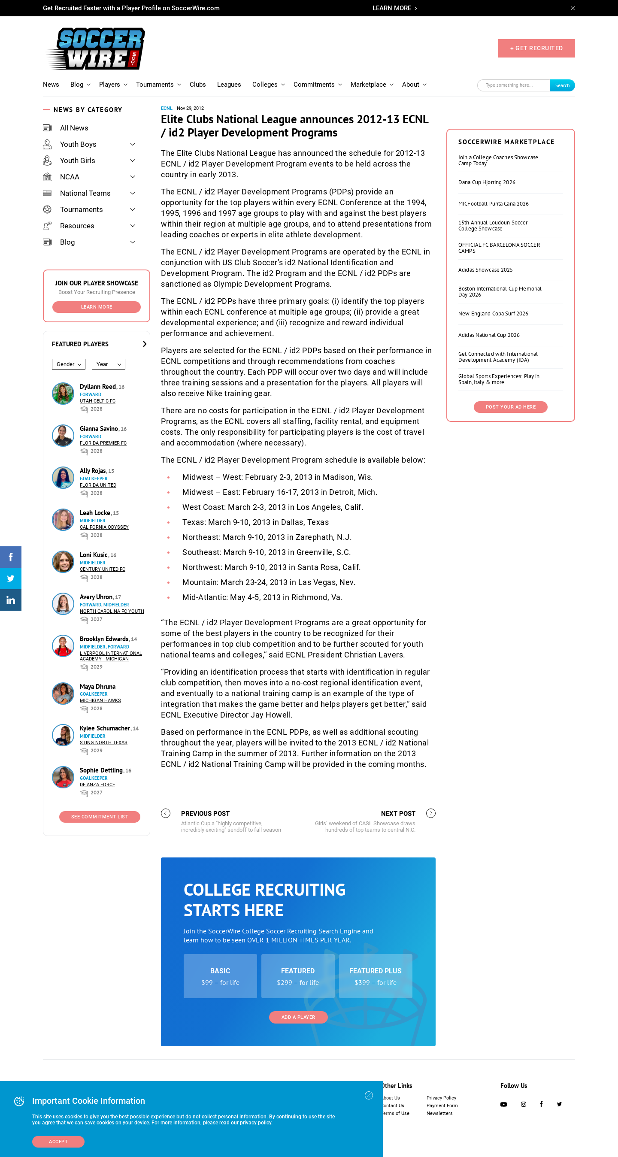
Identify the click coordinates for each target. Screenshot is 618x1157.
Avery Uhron (97, 597)
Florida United (98, 485)
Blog (76, 84)
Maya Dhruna (97, 686)
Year (102, 364)
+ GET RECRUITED (536, 48)
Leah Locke (96, 513)
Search (562, 85)
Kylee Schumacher (106, 728)
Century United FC (102, 569)
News (51, 84)
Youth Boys (70, 144)
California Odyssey (104, 527)
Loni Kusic (94, 555)
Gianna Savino (100, 428)
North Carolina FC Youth (112, 611)
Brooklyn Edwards (105, 639)
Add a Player (298, 1017)
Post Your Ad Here (511, 407)
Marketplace (368, 84)
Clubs (198, 84)
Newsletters (440, 1113)
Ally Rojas (93, 470)
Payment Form (442, 1106)
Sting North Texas (103, 742)
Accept (58, 1142)
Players (109, 84)
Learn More (96, 307)
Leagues (229, 84)
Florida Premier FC (103, 443)
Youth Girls (69, 160)
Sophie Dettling (102, 770)
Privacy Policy (441, 1098)
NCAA (61, 177)
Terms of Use (395, 1113)
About (410, 84)
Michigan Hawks (100, 700)
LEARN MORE (392, 8)
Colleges (265, 84)
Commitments (314, 84)
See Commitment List (100, 817)
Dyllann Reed (99, 386)
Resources (68, 225)
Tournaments (155, 84)
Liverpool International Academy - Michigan (111, 656)
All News (65, 128)
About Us (390, 1098)
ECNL (167, 108)
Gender (65, 364)
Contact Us (392, 1106)
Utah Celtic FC (97, 401)
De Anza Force (97, 784)
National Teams (77, 193)
